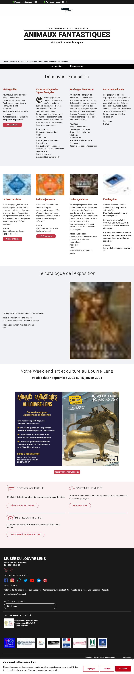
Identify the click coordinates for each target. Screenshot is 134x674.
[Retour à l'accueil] (67, 10)
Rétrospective (77, 66)
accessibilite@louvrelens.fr (48, 158)
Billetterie (12, 126)
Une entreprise (94, 591)
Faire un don (80, 506)
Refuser (107, 669)
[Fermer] (132, 659)
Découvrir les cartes (22, 506)
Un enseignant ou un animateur (28, 591)
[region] (67, 666)
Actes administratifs (107, 658)
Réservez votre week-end (67, 473)
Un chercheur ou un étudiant (54, 591)
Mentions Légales (92, 658)
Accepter (123, 669)
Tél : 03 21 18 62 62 (12, 566)
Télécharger (12, 240)
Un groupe (82, 591)
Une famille (72, 591)
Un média (105, 591)
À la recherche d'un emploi (15, 595)
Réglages (91, 669)
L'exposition (56, 66)
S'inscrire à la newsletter (25, 535)
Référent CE (9, 591)
